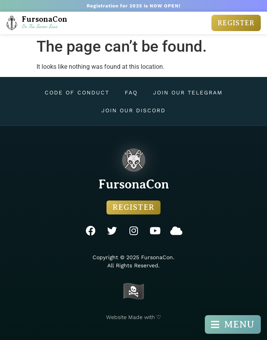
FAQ (131, 92)
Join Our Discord (133, 110)
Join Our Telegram (188, 92)
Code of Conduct (77, 92)
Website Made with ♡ (133, 317)
